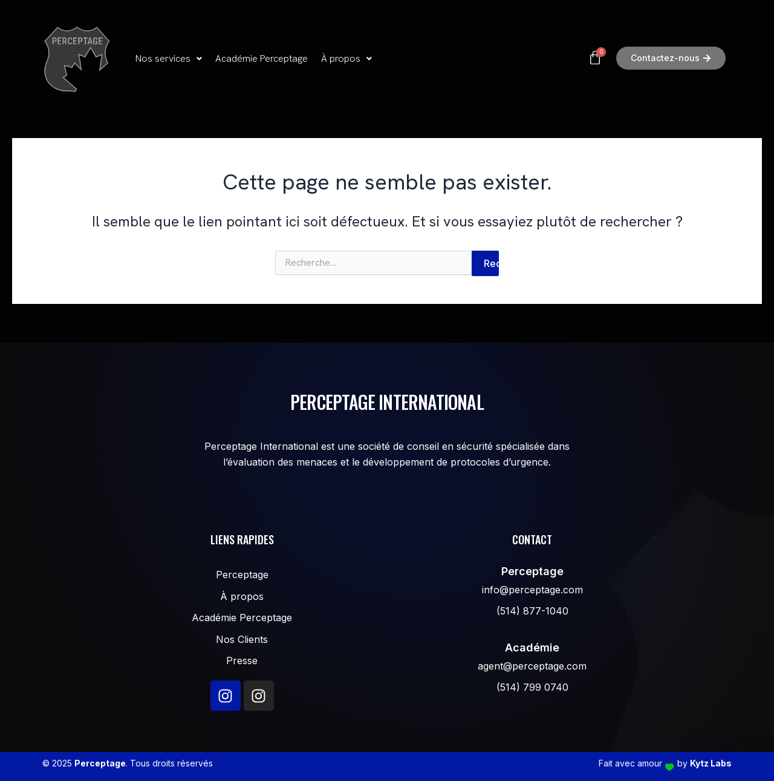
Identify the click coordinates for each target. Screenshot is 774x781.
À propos (346, 58)
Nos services (168, 58)
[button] (169, 58)
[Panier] (524, 58)
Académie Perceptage (261, 58)
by (704, 763)
